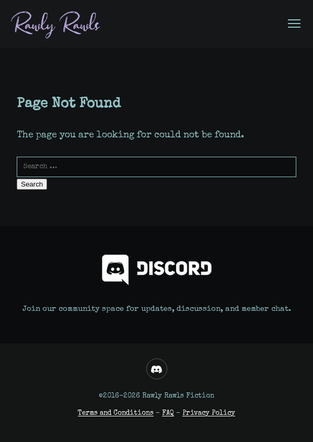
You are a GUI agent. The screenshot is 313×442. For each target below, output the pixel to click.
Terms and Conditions (116, 413)
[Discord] (156, 368)
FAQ (168, 413)
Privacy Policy (208, 413)
